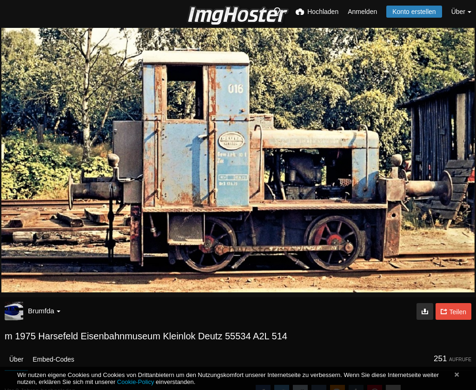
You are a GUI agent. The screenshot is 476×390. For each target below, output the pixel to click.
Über (16, 359)
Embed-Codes (53, 359)
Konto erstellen (414, 11)
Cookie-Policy (135, 381)
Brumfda (44, 311)
